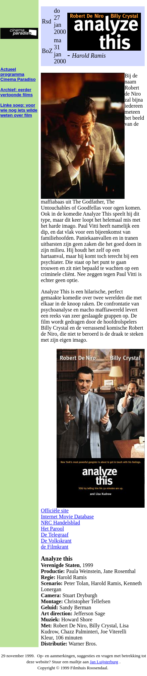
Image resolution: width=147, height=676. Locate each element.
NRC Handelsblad (60, 522)
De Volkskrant (56, 541)
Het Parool (52, 528)
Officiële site (55, 510)
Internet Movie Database (67, 516)
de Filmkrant (54, 547)
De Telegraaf (55, 535)
